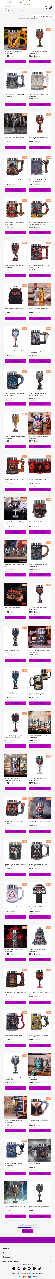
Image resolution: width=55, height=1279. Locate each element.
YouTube (29, 1268)
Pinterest (34, 1268)
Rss (24, 1268)
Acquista (15, 61)
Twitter (18, 1268)
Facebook (13, 1268)
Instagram (39, 1268)
